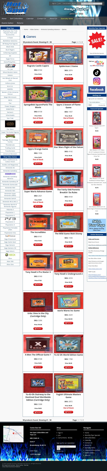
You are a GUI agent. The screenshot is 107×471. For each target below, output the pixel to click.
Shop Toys (10, 28)
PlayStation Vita (10, 233)
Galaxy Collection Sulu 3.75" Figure (97, 127)
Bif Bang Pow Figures (10, 44)
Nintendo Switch (10, 198)
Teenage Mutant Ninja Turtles (10, 141)
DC (10, 56)
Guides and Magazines (10, 165)
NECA (10, 100)
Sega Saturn (10, 251)
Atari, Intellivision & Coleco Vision (10, 161)
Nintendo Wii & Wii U (10, 202)
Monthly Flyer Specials (92, 435)
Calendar (30, 19)
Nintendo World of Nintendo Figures (10, 205)
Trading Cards (10, 148)
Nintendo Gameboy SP (10, 181)
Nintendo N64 (10, 188)
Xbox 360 (10, 261)
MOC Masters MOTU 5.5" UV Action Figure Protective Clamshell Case (96, 209)
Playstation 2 (10, 215)
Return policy (19, 465)
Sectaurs (10, 112)
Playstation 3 (10, 222)
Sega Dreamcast (10, 239)
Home (4, 19)
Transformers (10, 151)
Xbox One (10, 264)
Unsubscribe (102, 105)
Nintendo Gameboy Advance (10, 177)
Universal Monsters (10, 154)
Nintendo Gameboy (10, 171)
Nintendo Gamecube (10, 185)
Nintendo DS (10, 168)
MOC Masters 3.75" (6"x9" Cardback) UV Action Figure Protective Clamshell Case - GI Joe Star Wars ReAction (96, 181)
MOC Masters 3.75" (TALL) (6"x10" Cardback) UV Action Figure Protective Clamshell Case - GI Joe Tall (96, 153)
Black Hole (10, 47)
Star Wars (10, 129)
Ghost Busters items (10, 72)
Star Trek (10, 118)
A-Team (10, 38)
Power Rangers (10, 106)
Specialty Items (67, 19)
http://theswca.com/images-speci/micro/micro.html (96, 262)
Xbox (10, 258)
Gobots (10, 75)
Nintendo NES (10, 191)
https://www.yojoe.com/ (95, 269)
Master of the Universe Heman (10, 93)
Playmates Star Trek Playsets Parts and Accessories (10, 33)
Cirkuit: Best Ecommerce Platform (11, 466)
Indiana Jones (10, 83)
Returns (20, 23)
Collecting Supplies (10, 53)
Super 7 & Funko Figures (10, 132)
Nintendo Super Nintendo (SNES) (10, 194)
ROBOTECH (10, 109)
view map (33, 451)
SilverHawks (10, 115)
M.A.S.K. (10, 86)
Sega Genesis (10, 245)
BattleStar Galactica (10, 41)
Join (59, 3)
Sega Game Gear (10, 242)
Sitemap (26, 465)
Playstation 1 (10, 212)
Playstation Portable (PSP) (10, 229)
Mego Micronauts (10, 97)
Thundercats (10, 145)
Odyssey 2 (10, 209)
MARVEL (10, 89)
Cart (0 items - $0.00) (69, 3)
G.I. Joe (10, 69)
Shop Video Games (10, 157)
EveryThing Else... (10, 62)
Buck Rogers (10, 50)
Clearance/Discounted (85, 19)
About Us (53, 19)
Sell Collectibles (16, 19)
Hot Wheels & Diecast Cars (10, 79)
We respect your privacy (8, 465)
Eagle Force (10, 59)
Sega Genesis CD (10, 248)
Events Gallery (7, 23)
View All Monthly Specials (97, 53)
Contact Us (41, 19)
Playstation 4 (10, 225)
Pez (10, 103)
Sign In (54, 3)
